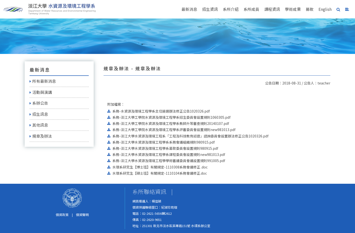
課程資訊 (272, 9)
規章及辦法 (41, 136)
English (325, 9)
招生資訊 (210, 9)
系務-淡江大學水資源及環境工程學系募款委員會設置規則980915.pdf (165, 148)
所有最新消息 (43, 81)
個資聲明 (82, 214)
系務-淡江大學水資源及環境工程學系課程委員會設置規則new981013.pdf (168, 154)
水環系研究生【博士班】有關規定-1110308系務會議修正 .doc (160, 167)
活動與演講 (41, 92)
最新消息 (189, 9)
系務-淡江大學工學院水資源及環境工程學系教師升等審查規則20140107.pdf (170, 123)
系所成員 (251, 9)
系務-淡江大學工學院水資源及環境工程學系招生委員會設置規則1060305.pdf (171, 117)
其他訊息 (39, 125)
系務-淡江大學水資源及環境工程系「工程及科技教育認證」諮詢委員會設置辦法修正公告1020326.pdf (190, 135)
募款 (310, 9)
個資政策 (62, 214)
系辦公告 (39, 103)
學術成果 (293, 9)
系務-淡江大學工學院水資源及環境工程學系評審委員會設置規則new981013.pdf (173, 129)
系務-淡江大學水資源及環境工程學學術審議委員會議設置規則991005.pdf (168, 160)
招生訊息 (39, 114)
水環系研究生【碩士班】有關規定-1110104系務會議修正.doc (159, 173)
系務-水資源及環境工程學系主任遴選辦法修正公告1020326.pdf (161, 111)
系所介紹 (231, 9)
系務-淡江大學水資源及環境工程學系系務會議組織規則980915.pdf (163, 142)
